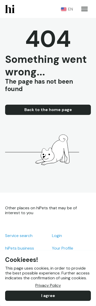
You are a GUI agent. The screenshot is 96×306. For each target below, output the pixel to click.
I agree (48, 296)
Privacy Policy (48, 285)
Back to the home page (48, 110)
